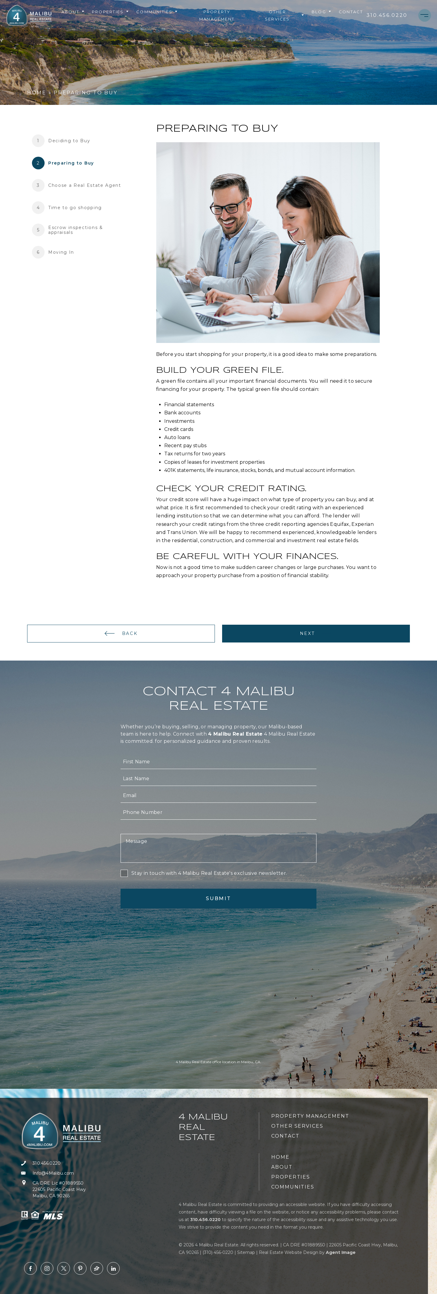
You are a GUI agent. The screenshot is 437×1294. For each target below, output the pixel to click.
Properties (110, 11)
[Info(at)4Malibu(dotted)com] (63, 1173)
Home (280, 1157)
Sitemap (246, 1252)
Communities (157, 11)
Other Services (284, 15)
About (73, 11)
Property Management (216, 15)
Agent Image (341, 1252)
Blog (322, 11)
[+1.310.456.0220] (386, 15)
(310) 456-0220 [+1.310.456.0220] (218, 1252)
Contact (351, 11)
